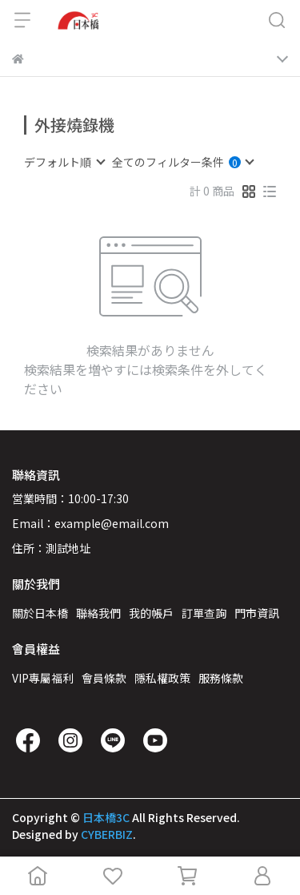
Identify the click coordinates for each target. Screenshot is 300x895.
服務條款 (220, 678)
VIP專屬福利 (43, 678)
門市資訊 (256, 613)
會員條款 (104, 678)
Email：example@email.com (90, 523)
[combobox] (64, 161)
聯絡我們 (98, 613)
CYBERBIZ (107, 834)
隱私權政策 (162, 678)
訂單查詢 (204, 613)
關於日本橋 (40, 613)
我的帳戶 (151, 613)
